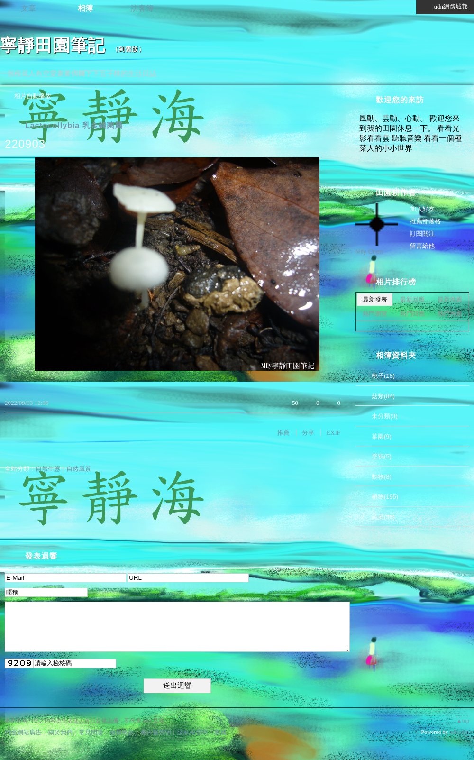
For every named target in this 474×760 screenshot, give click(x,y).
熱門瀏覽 (375, 313)
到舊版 (128, 49)
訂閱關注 (422, 233)
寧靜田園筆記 (52, 45)
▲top (462, 720)
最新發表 (375, 299)
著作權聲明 (155, 732)
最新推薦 (450, 299)
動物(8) (382, 476)
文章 (28, 8)
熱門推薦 (450, 313)
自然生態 (48, 468)
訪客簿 (142, 8)
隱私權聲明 (192, 732)
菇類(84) (383, 396)
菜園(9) (382, 436)
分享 (308, 432)
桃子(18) (383, 375)
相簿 (85, 8)
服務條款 (121, 732)
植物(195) (385, 496)
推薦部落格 (425, 221)
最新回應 (412, 299)
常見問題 (91, 732)
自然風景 (78, 468)
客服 (220, 732)
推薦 (283, 432)
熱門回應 (412, 313)
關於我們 (60, 732)
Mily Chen (369, 251)
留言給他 (422, 245)
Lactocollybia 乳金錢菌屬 (74, 125)
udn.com (459, 732)
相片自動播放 (32, 96)
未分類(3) (385, 416)
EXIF (333, 432)
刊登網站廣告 (23, 732)
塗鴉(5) (382, 456)
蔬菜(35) (383, 517)
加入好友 (422, 208)
